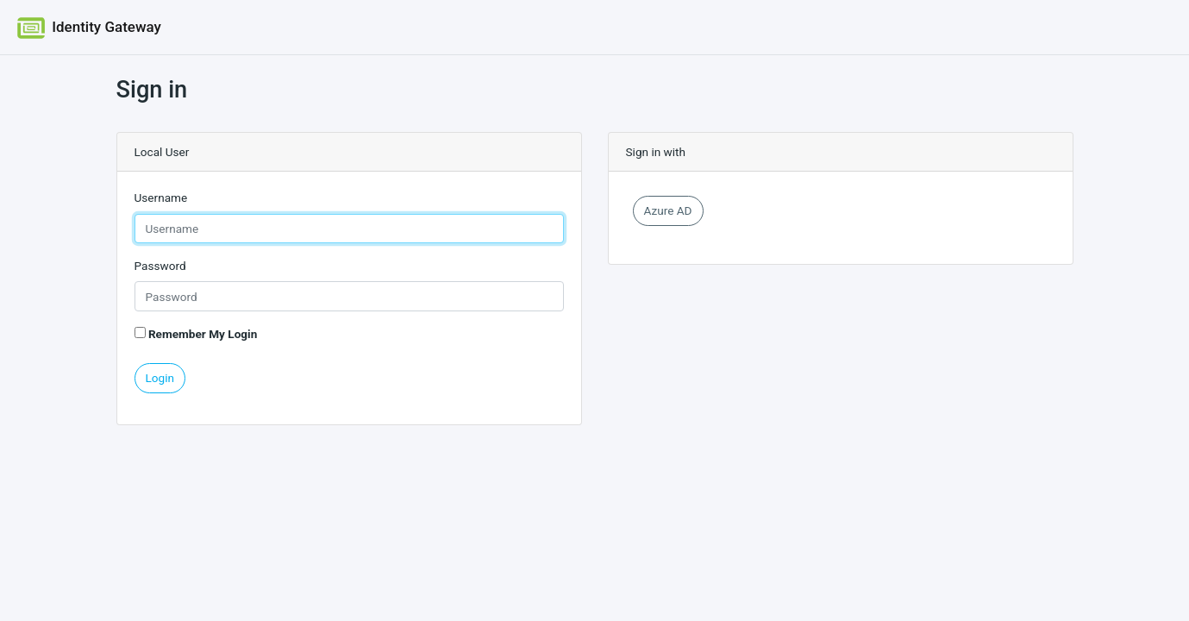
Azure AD (668, 210)
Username (161, 197)
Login (160, 378)
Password (160, 266)
